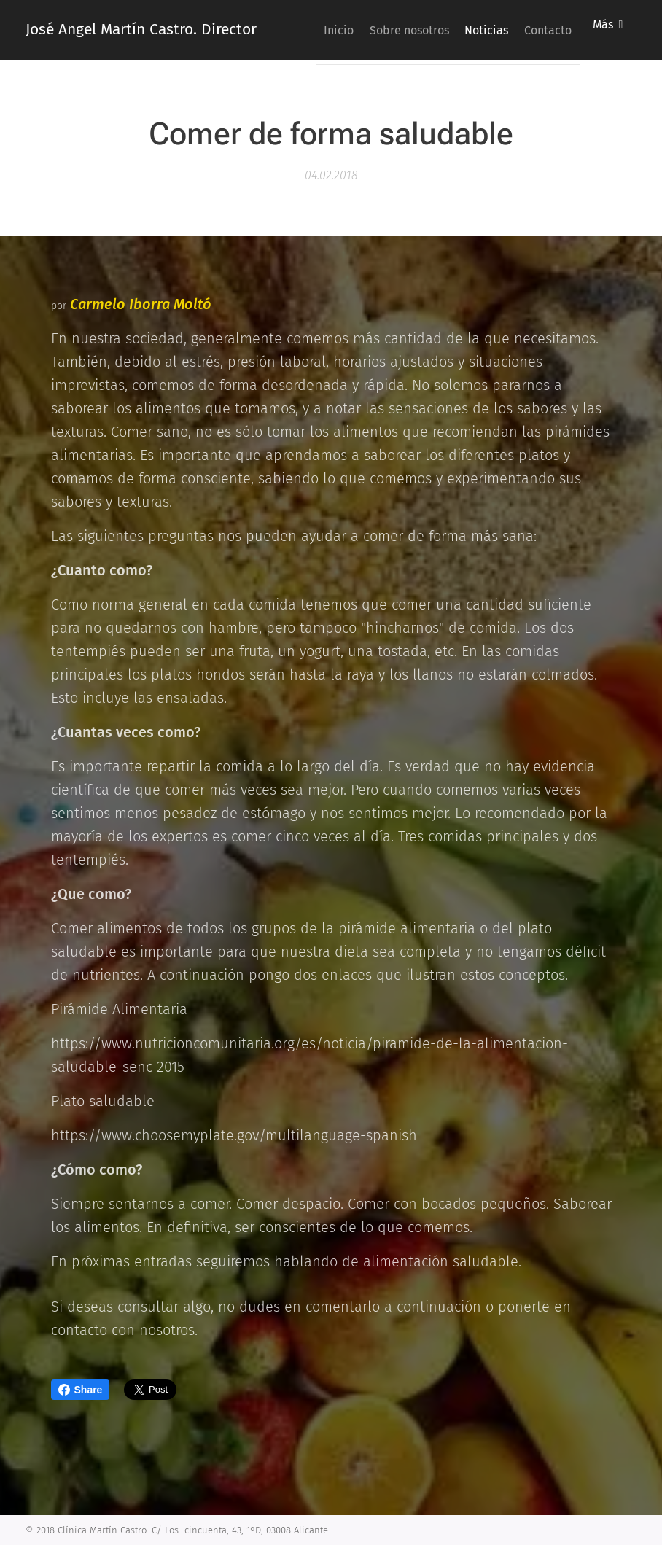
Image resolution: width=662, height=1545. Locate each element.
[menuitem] (376, 30)
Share (80, 1390)
